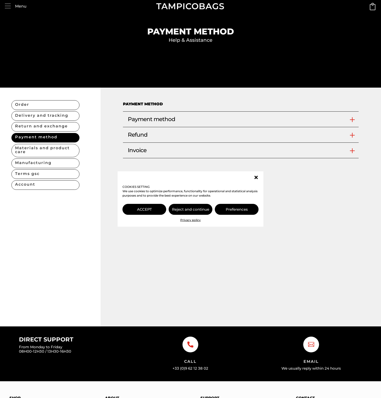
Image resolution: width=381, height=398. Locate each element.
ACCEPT (144, 209)
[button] (256, 177)
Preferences (237, 209)
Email (311, 361)
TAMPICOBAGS (190, 6)
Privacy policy (190, 220)
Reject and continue (190, 209)
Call (190, 361)
